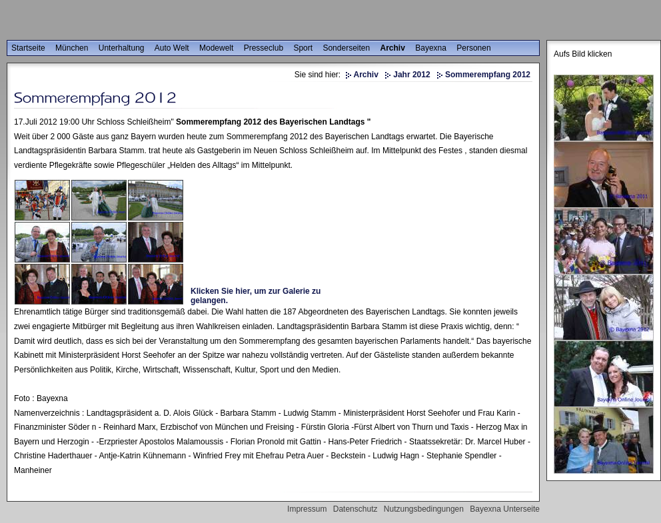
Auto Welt (172, 48)
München (71, 48)
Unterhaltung (122, 48)
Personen (473, 48)
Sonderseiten (346, 48)
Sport (303, 48)
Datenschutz (355, 509)
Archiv (392, 48)
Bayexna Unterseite (505, 509)
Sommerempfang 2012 (487, 74)
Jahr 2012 (411, 74)
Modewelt (216, 48)
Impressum (307, 509)
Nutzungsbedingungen (424, 509)
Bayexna (430, 48)
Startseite (28, 48)
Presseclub (263, 48)
